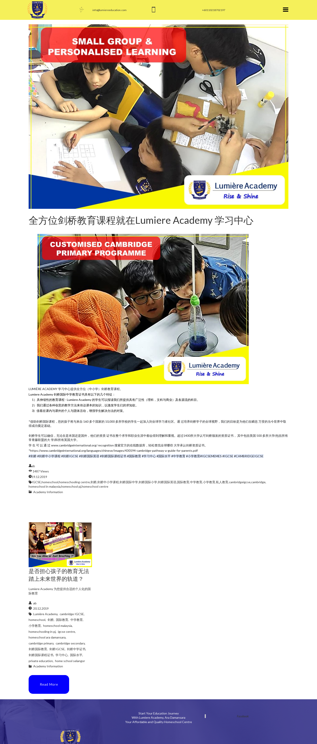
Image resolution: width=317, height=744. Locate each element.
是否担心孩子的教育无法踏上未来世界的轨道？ (59, 575)
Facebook (243, 716)
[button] (285, 9)
